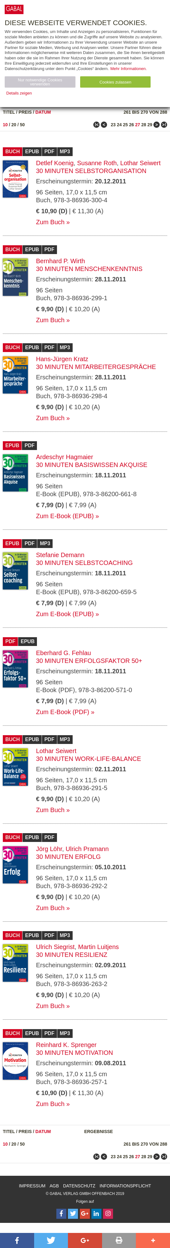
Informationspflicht (125, 1185)
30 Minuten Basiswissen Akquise (91, 464)
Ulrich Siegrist (55, 946)
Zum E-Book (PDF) (62, 711)
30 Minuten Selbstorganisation (91, 170)
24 (119, 124)
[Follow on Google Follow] (85, 1214)
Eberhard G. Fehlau (63, 652)
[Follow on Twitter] (73, 1214)
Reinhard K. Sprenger (66, 1044)
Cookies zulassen (115, 82)
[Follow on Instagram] (108, 1214)
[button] (17, 1240)
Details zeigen (19, 93)
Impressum (32, 1185)
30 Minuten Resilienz (71, 954)
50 (22, 124)
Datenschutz (79, 1185)
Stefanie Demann (60, 554)
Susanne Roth (97, 163)
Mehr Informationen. (128, 68)
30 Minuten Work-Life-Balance (88, 758)
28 (143, 124)
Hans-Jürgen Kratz (62, 358)
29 (149, 124)
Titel (9, 112)
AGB (54, 1185)
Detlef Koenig (55, 163)
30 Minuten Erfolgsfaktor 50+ (89, 660)
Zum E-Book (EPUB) (65, 516)
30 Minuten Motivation (74, 1052)
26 (131, 124)
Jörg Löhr (49, 848)
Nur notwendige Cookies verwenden (40, 82)
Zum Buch (50, 222)
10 (5, 124)
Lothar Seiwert (140, 163)
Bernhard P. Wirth (60, 261)
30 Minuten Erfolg (68, 856)
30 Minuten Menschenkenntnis (89, 268)
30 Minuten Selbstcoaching (84, 562)
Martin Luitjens (98, 946)
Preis (25, 112)
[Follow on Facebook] (61, 1214)
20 (13, 124)
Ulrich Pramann (87, 848)
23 (113, 124)
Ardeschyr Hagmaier (64, 456)
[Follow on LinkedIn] (96, 1214)
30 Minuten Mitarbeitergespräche (96, 366)
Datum (43, 112)
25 (125, 124)
